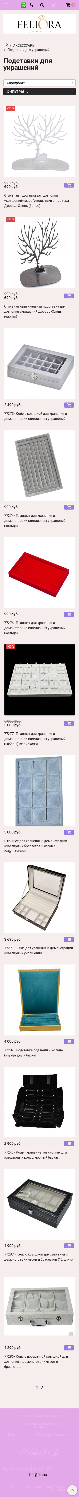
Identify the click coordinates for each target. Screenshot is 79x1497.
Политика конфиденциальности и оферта (39, 1425)
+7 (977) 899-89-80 (30, 1469)
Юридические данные (53, 1435)
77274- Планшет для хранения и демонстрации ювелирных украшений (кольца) (35, 521)
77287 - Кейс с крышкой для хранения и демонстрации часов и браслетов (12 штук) (38, 1256)
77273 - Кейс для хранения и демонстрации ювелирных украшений (38, 950)
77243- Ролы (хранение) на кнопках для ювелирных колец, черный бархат (35, 1154)
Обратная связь (46, 1416)
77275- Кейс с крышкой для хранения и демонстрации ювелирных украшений (35, 416)
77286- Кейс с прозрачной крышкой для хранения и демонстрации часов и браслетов (36, 1361)
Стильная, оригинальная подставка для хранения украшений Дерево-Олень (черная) (35, 311)
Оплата (25, 1416)
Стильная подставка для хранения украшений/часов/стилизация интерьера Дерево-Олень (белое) (36, 200)
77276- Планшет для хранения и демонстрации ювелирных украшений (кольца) (35, 628)
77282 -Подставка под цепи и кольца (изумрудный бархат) (33, 1052)
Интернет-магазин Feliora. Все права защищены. (40, 1488)
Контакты (25, 1435)
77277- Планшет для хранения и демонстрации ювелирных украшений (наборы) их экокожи (35, 739)
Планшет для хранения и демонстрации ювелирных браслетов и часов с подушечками (35, 846)
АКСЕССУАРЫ (24, 46)
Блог (11, 1435)
